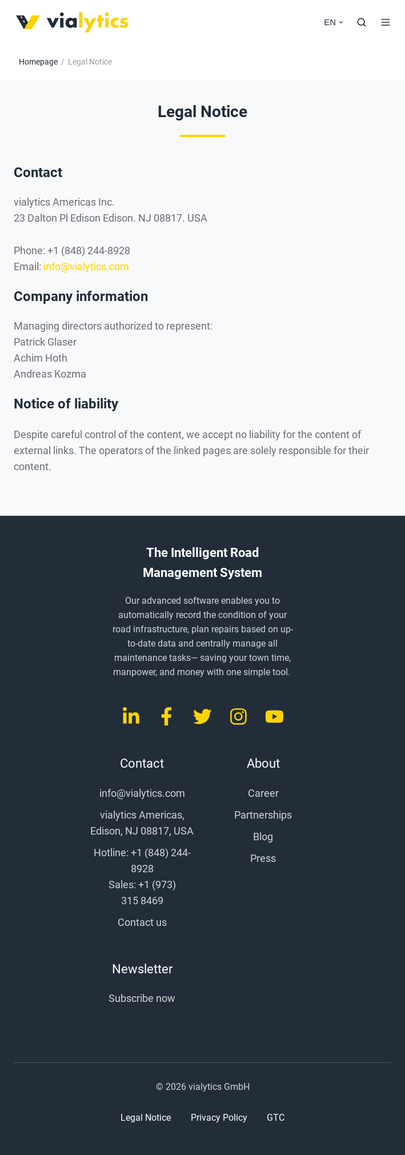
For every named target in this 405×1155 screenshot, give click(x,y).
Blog (263, 837)
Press (263, 858)
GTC (275, 1117)
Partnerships (263, 815)
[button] (361, 22)
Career (263, 793)
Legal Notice (146, 1117)
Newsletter (142, 969)
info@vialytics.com (86, 266)
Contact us (142, 922)
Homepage (38, 61)
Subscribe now (142, 998)
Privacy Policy (219, 1117)
